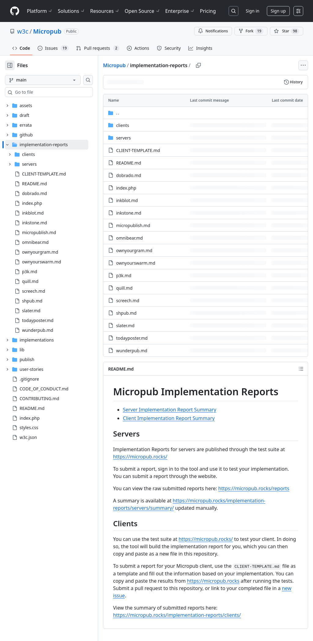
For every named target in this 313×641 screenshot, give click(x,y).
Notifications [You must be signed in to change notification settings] (213, 31)
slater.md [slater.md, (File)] (125, 325)
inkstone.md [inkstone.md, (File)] (128, 213)
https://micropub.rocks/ (140, 456)
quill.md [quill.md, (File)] (124, 288)
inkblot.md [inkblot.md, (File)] (127, 200)
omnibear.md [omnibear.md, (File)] (129, 238)
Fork (250, 31)
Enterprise (180, 11)
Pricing (208, 11)
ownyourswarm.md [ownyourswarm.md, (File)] (135, 263)
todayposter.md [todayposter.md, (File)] (132, 338)
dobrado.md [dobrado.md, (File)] (128, 175)
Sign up (278, 11)
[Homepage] (15, 11)
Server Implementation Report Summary (169, 409)
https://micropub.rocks (213, 581)
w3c (22, 31)
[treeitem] (46, 237)
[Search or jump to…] (233, 11)
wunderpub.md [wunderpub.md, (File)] (131, 350)
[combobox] (51, 92)
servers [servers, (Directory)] (123, 138)
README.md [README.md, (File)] (128, 163)
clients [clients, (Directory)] (122, 125)
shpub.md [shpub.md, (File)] (126, 313)
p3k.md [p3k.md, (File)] (123, 275)
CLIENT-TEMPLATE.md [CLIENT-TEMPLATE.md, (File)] (138, 150)
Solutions (71, 11)
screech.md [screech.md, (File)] (127, 300)
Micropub (47, 31)
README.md (121, 369)
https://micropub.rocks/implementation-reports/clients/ (177, 615)
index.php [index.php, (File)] (126, 188)
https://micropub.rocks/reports (253, 488)
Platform (40, 11)
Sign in (252, 11)
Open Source (142, 11)
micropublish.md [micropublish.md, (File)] (133, 225)
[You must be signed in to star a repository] (286, 31)
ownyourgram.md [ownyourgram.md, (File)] (134, 250)
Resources (105, 11)
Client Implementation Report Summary (169, 418)
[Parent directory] (205, 113)
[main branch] (43, 80)
